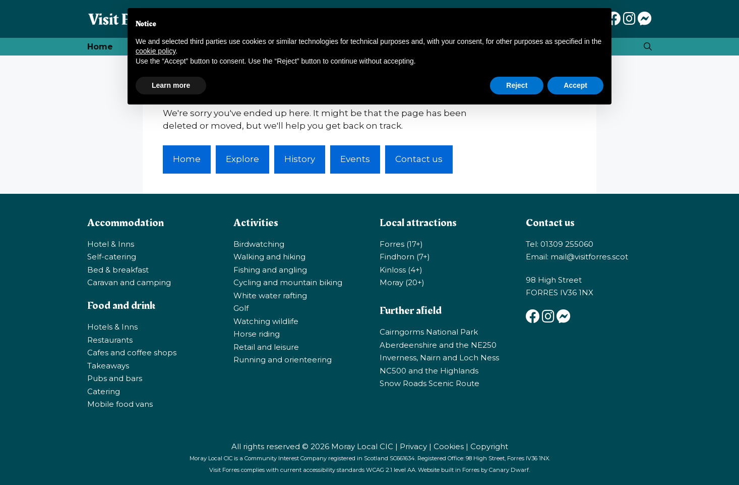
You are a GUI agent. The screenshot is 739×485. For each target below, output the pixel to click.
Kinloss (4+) (401, 270)
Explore (242, 159)
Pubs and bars (114, 378)
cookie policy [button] (155, 51)
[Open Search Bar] (648, 47)
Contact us (419, 159)
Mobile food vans (120, 404)
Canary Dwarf (509, 469)
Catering (103, 391)
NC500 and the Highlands (429, 370)
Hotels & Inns (112, 327)
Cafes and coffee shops (131, 352)
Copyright (489, 446)
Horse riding (256, 334)
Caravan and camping (129, 282)
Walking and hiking (269, 256)
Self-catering (111, 256)
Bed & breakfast (118, 270)
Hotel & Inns (110, 244)
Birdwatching (258, 244)
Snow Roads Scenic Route (429, 383)
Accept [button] (575, 85)
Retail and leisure (266, 347)
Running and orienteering (282, 359)
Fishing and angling (270, 270)
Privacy (413, 446)
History (299, 159)
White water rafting (270, 295)
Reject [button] (516, 85)
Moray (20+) (402, 282)
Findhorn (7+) (405, 256)
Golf (241, 308)
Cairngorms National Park (429, 332)
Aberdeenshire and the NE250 (438, 345)
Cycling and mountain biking (287, 282)
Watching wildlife (265, 321)
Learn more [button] (171, 85)
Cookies (449, 446)
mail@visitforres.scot (589, 256)
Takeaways (108, 365)
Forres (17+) (401, 244)
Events (355, 159)
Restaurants (110, 340)
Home (100, 46)
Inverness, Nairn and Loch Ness (439, 357)
